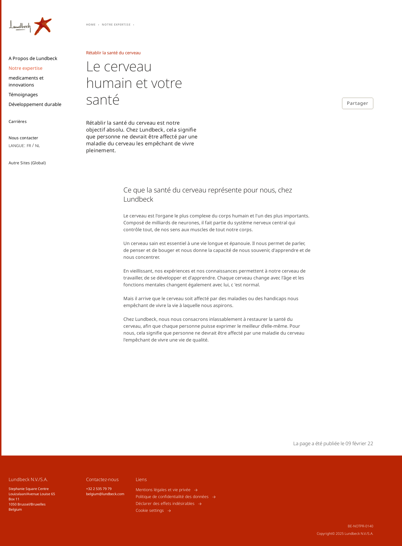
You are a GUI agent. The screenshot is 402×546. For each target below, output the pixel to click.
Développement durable (35, 104)
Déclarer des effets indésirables (165, 504)
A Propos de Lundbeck (33, 58)
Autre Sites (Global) (27, 162)
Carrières (18, 121)
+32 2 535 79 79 (99, 488)
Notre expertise (25, 68)
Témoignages (23, 94)
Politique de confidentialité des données (172, 497)
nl (37, 145)
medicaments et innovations (26, 81)
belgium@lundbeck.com (105, 493)
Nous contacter (23, 138)
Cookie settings (150, 510)
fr (29, 145)
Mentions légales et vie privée (163, 490)
